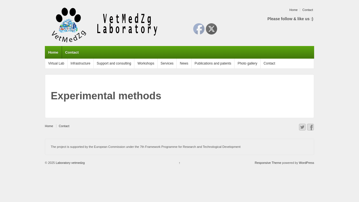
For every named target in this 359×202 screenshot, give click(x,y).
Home (293, 10)
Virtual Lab (56, 63)
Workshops (145, 63)
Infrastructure (81, 63)
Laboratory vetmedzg (70, 162)
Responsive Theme (268, 162)
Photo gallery (247, 63)
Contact (307, 10)
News (184, 63)
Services (167, 63)
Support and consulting (114, 63)
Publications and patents (213, 63)
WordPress (306, 162)
